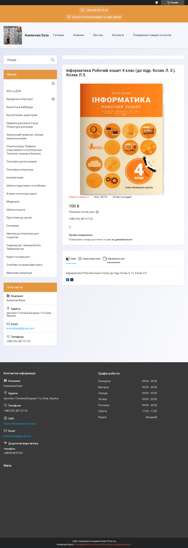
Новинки (78, 35)
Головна (58, 35)
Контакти (118, 35)
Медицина (12, 201)
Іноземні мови (14, 177)
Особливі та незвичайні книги (24, 264)
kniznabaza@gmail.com (20, 328)
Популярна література (19, 169)
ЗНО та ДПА (13, 91)
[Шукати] (52, 59)
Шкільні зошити (15, 209)
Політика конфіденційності (117, 544)
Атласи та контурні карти (21, 193)
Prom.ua (111, 541)
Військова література (19, 272)
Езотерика (12, 225)
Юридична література (19, 99)
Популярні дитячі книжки (21, 161)
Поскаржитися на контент (88, 544)
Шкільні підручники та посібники (26, 185)
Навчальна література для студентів (22, 235)
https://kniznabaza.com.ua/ (20, 423)
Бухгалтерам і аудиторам (21, 115)
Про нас (98, 35)
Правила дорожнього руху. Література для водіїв (22, 125)
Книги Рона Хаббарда (19, 107)
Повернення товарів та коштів (152, 35)
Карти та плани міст (18, 256)
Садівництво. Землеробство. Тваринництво (23, 247)
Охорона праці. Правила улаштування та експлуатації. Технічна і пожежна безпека (24, 150)
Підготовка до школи (19, 217)
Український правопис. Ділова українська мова (24, 136)
